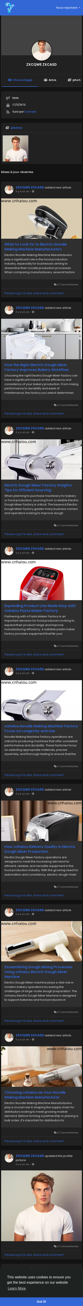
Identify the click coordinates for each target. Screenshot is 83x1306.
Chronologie (20, 80)
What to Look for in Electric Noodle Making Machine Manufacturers (35, 247)
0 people (30, 111)
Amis (50, 80)
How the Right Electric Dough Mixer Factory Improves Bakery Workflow (36, 367)
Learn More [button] (17, 1288)
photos (16, 128)
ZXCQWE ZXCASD (41, 64)
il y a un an (22, 191)
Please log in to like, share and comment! (34, 293)
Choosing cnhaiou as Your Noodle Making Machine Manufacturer (35, 1095)
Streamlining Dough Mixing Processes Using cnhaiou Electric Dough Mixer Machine (38, 972)
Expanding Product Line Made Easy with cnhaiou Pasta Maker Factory (40, 608)
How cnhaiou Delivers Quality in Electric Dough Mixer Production (39, 849)
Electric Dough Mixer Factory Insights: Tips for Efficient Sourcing (38, 488)
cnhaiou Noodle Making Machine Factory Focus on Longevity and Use (41, 729)
